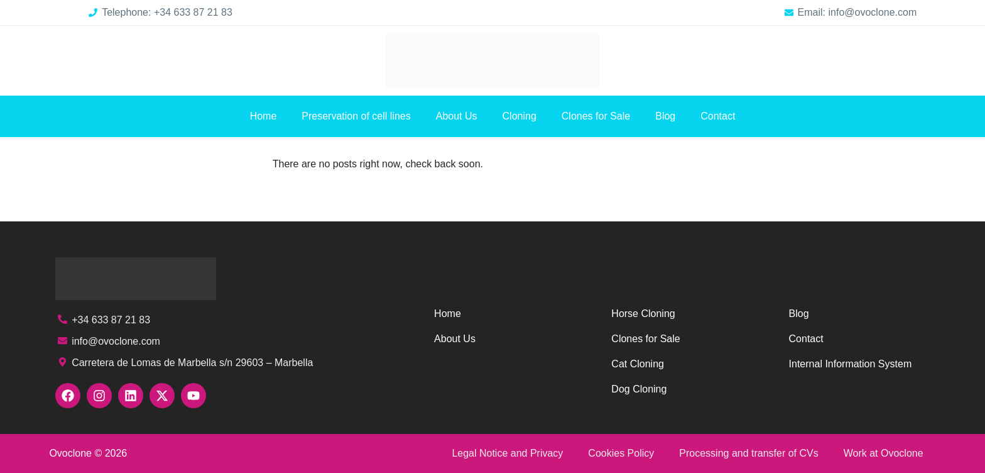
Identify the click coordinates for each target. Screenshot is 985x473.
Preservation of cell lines (356, 116)
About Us (456, 116)
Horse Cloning (643, 313)
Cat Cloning (637, 364)
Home (263, 116)
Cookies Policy (621, 453)
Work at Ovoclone (883, 453)
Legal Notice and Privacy (507, 453)
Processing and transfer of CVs (748, 453)
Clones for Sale (596, 116)
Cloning (519, 116)
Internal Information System (850, 364)
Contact (717, 116)
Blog (665, 116)
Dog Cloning (639, 389)
